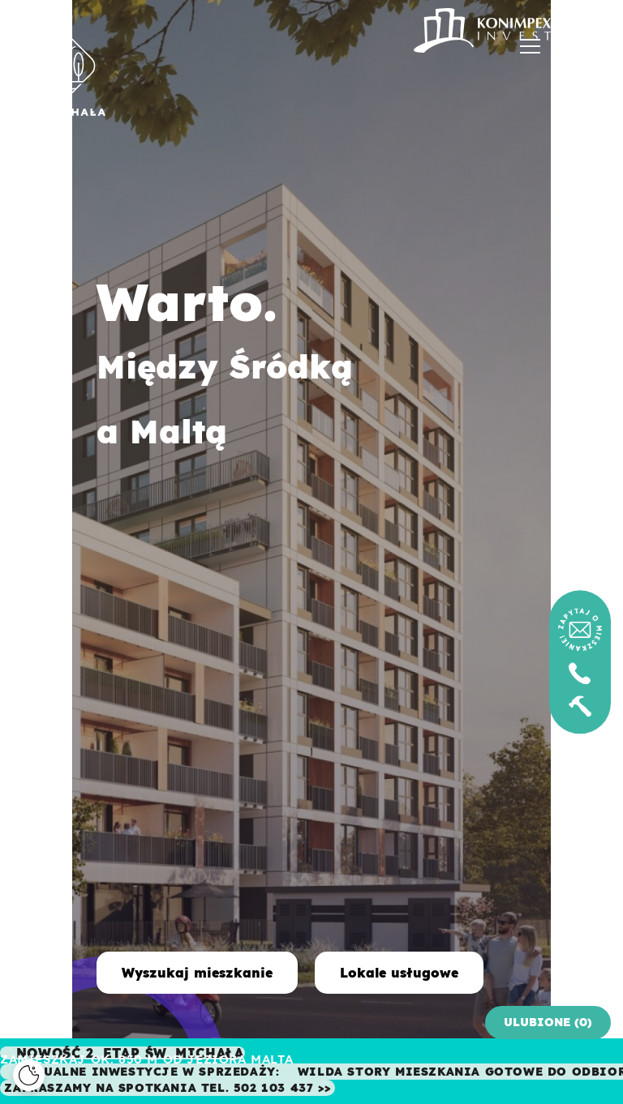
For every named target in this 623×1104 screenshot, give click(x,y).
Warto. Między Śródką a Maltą (152, 360)
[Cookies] (29, 1075)
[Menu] (530, 51)
